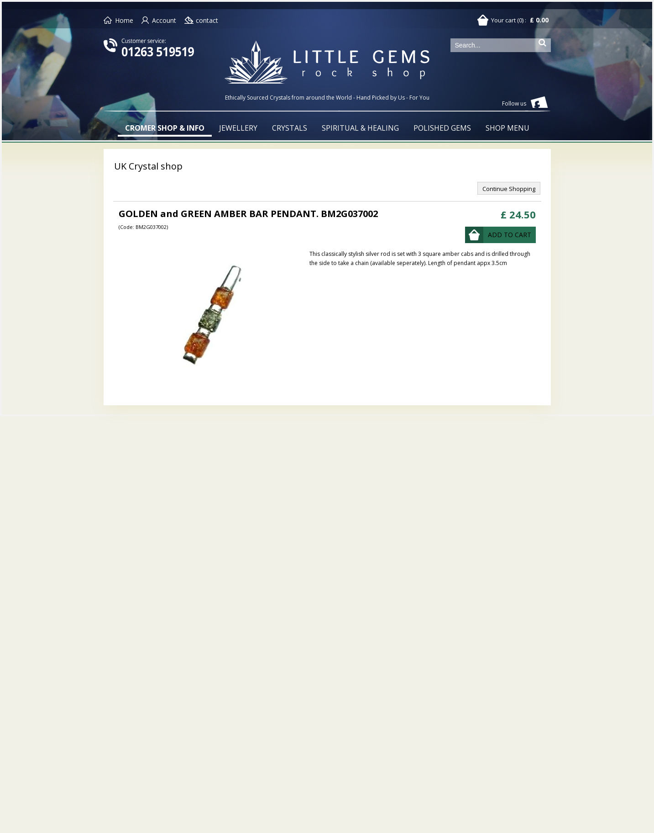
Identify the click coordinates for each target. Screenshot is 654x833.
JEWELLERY (238, 128)
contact (207, 20)
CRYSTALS (289, 128)
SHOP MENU (507, 128)
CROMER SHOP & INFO (164, 128)
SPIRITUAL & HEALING (360, 128)
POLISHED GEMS (442, 128)
